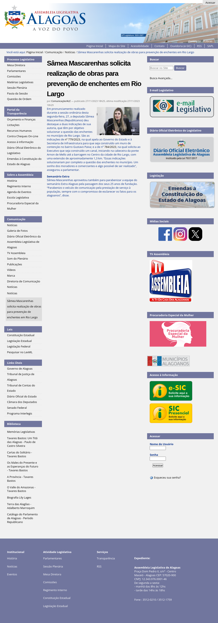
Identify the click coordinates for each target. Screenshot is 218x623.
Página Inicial (94, 46)
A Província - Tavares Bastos (20, 479)
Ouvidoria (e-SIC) (180, 46)
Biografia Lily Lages (19, 497)
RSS (199, 46)
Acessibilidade (140, 46)
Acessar (210, 2)
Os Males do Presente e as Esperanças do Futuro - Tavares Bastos (22, 466)
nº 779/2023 (72, 139)
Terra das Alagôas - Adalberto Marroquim (21, 506)
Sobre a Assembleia (20, 175)
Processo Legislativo (20, 59)
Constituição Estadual (56, 598)
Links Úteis (14, 363)
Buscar (154, 59)
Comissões (50, 582)
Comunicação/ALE (61, 101)
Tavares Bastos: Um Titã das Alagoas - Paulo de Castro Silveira (22, 442)
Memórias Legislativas (21, 432)
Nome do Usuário (161, 444)
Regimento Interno (55, 590)
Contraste (194, 41)
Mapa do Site (117, 46)
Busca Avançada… (161, 78)
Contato (159, 46)
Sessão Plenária (53, 566)
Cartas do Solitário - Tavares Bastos (19, 454)
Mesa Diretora (52, 574)
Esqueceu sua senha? (165, 477)
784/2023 (110, 147)
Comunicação (54, 52)
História (12, 558)
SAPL (210, 46)
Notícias (70, 52)
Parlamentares (52, 558)
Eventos (12, 574)
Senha (154, 455)
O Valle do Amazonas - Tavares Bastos (21, 489)
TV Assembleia (159, 254)
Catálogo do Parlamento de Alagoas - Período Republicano (22, 518)
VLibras (207, 41)
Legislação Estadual (55, 606)
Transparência (106, 558)
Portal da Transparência (17, 111)
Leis (9, 329)
